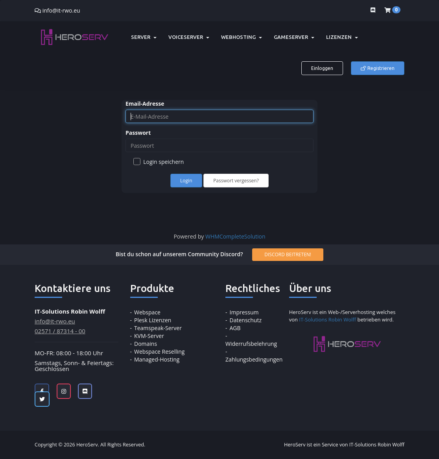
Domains (145, 343)
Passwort (138, 132)
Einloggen (322, 68)
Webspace (147, 312)
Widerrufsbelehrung (251, 343)
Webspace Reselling (159, 351)
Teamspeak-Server (158, 328)
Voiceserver (188, 37)
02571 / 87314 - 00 (60, 331)
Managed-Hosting (156, 359)
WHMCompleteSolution (235, 236)
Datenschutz (246, 320)
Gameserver (294, 37)
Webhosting (241, 37)
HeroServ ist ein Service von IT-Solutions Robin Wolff (344, 444)
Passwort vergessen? (236, 180)
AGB (235, 328)
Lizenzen (342, 37)
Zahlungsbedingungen (253, 359)
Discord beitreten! (287, 254)
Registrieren (378, 68)
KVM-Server (149, 336)
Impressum (244, 312)
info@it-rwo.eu (61, 10)
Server (144, 37)
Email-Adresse (144, 103)
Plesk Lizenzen (152, 320)
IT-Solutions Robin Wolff (327, 319)
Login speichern (158, 161)
